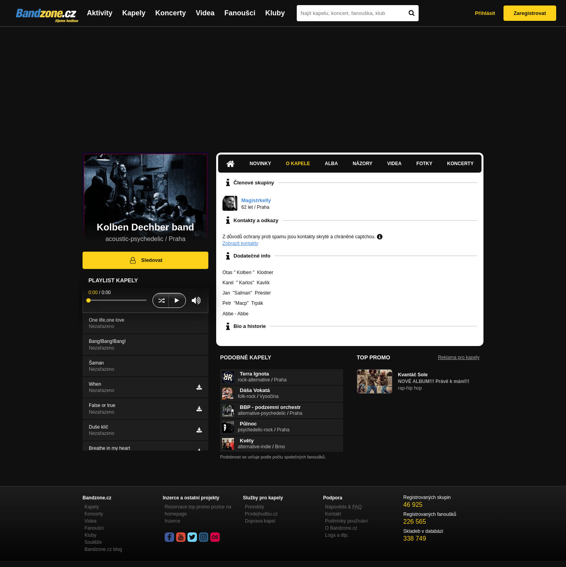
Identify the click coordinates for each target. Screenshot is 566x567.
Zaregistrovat (530, 13)
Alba (331, 163)
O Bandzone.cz (341, 528)
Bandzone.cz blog (103, 549)
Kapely (133, 13)
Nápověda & (343, 507)
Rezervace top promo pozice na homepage (198, 510)
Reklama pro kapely (459, 357)
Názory (362, 163)
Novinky (260, 163)
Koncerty (170, 13)
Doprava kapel (260, 521)
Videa (205, 13)
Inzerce (172, 521)
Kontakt (333, 514)
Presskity (254, 507)
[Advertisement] (283, 86)
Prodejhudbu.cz (261, 514)
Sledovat (146, 260)
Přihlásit (485, 13)
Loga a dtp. (337, 535)
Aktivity (99, 13)
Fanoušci (239, 13)
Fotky (424, 163)
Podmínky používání (346, 521)
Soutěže (93, 542)
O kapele (298, 163)
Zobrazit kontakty (240, 243)
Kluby (275, 13)
